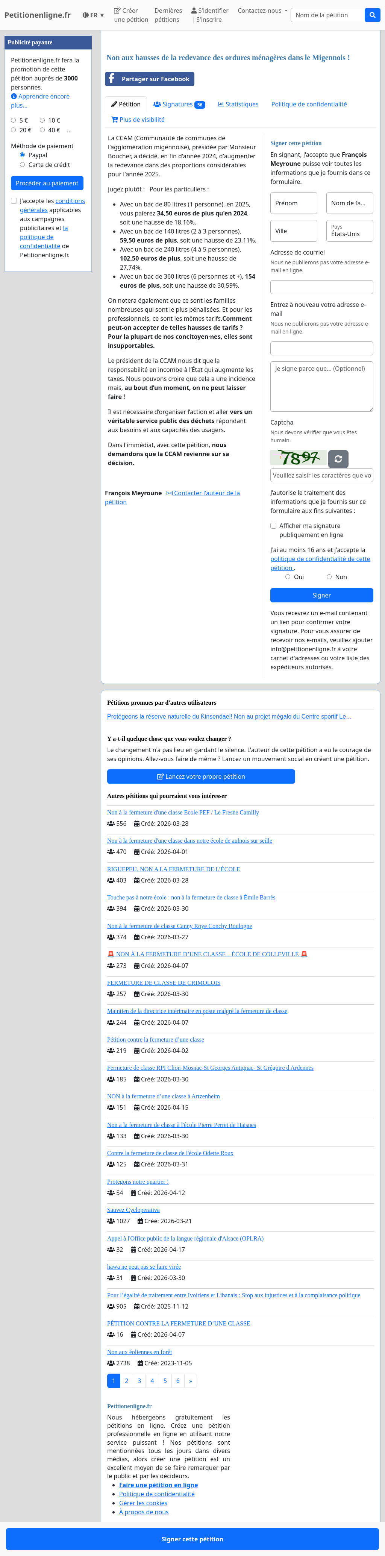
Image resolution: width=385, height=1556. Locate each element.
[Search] (328, 15)
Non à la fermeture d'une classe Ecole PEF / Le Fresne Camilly (183, 812)
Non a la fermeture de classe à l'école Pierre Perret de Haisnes (181, 1125)
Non (341, 577)
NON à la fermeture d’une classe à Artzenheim (163, 1096)
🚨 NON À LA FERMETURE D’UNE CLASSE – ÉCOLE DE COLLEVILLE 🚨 (207, 954)
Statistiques (238, 104)
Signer (322, 595)
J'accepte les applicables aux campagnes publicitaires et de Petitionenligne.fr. (52, 228)
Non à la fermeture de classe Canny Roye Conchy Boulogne (179, 926)
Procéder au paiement (47, 183)
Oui (299, 577)
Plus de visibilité (138, 119)
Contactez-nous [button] (260, 10)
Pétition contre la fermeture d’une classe (155, 1039)
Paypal (38, 155)
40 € (54, 130)
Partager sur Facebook (147, 79)
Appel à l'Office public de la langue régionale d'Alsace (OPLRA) (185, 1238)
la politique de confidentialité (44, 237)
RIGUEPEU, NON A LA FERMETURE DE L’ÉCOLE (173, 869)
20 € (26, 130)
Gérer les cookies (143, 1503)
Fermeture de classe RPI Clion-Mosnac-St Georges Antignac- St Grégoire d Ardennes (210, 1068)
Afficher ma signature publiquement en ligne (311, 530)
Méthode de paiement (42, 146)
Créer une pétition (131, 15)
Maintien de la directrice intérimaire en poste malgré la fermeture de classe (197, 1011)
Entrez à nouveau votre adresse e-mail (318, 309)
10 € (54, 120)
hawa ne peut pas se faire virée (144, 1266)
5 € (24, 120)
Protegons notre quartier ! (138, 1181)
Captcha (281, 422)
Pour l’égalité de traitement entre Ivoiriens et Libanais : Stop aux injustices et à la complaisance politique (234, 1295)
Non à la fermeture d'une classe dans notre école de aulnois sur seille (189, 840)
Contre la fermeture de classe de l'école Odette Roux (170, 1153)
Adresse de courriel (297, 252)
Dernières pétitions (168, 15)
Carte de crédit (49, 165)
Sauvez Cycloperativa (133, 1210)
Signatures (179, 104)
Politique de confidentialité (309, 104)
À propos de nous (144, 1512)
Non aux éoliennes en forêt (139, 1352)
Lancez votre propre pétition (201, 776)
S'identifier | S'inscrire (210, 15)
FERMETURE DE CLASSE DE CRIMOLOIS (163, 983)
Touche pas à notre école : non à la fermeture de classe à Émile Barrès (191, 897)
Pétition (126, 104)
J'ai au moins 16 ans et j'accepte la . (320, 559)
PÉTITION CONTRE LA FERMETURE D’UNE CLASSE (178, 1323)
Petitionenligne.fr (38, 15)
